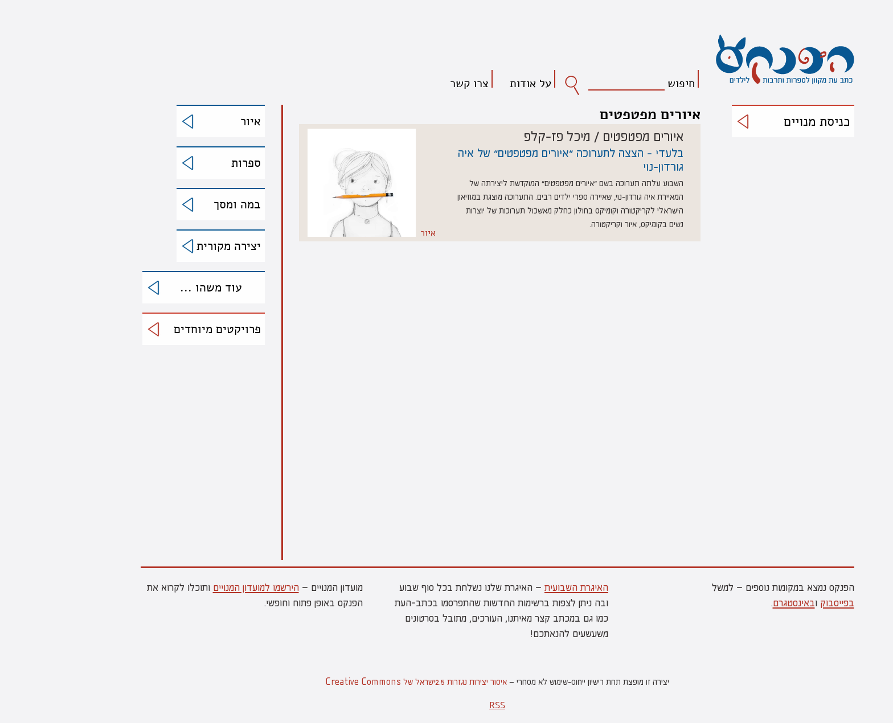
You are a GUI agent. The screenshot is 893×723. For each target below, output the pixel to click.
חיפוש (630, 83)
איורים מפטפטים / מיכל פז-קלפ (553, 136)
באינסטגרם (743, 602)
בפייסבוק (786, 602)
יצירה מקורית (178, 246)
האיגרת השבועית (526, 587)
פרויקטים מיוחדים (166, 329)
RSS (446, 705)
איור (200, 121)
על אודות (480, 83)
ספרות (195, 163)
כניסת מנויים (766, 121)
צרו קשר (418, 83)
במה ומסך (186, 204)
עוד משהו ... (160, 287)
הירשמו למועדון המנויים (205, 587)
